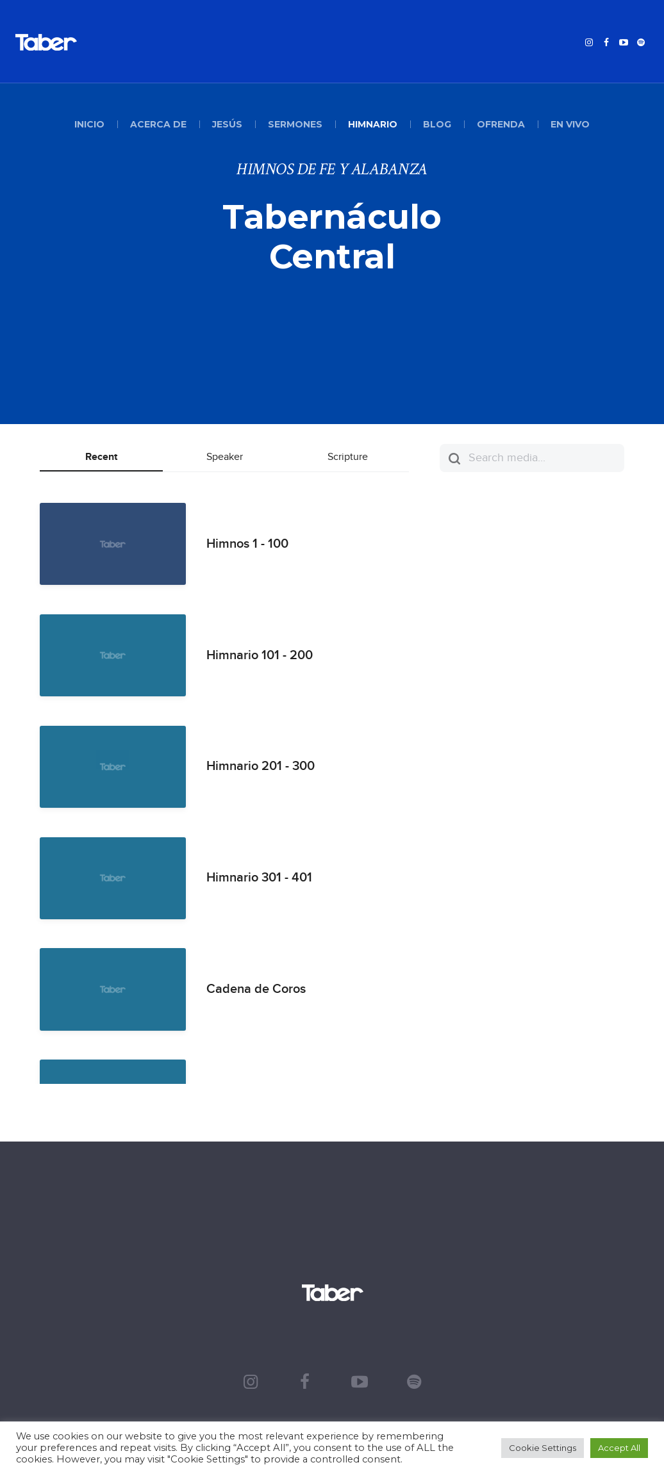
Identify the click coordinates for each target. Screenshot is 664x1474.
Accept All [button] (619, 1448)
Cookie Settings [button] (542, 1448)
